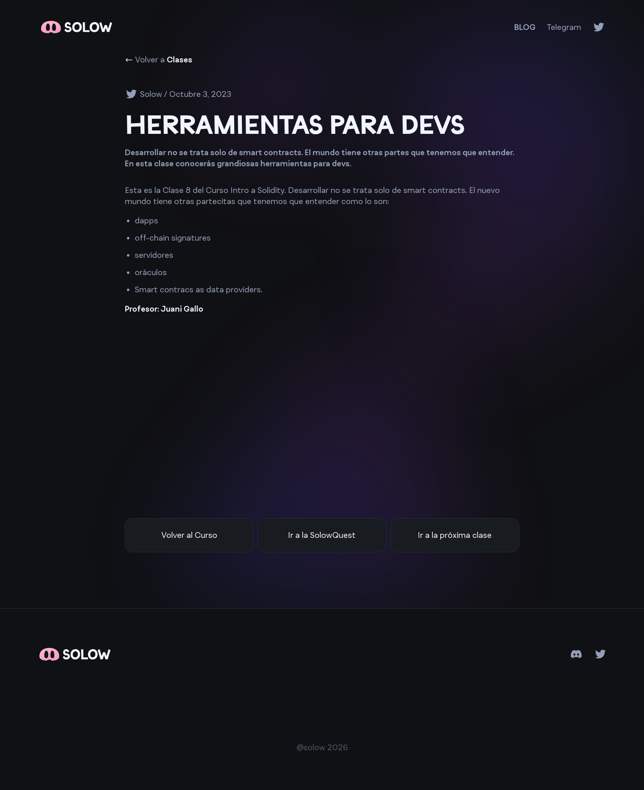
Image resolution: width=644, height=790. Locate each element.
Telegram (564, 27)
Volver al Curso (189, 535)
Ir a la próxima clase (455, 535)
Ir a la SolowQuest (322, 535)
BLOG (525, 27)
